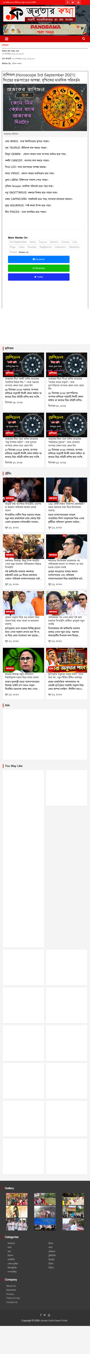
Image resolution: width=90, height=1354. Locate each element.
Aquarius (74, 247)
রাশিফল (5, 45)
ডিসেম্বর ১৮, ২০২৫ (57, 406)
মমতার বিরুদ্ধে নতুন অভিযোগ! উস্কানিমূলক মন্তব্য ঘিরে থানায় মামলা (22, 676)
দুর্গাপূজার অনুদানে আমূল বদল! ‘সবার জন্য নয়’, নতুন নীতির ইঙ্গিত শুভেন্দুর (65, 676)
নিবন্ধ (51, 1243)
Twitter (38, 276)
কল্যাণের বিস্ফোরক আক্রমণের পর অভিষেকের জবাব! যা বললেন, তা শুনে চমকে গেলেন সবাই (65, 564)
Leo (75, 242)
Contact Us (12, 1302)
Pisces (13, 252)
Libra (21, 247)
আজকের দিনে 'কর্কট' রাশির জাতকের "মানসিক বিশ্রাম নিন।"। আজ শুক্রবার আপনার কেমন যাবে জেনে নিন (22, 382)
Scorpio (32, 247)
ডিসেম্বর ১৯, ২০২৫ (14, 402)
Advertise (11, 1290)
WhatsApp (39, 268)
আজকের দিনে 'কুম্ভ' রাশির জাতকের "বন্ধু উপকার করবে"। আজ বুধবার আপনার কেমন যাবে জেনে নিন (21, 442)
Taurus (43, 242)
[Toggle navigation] (6, 39)
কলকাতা (10, 498)
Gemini (54, 242)
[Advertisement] (45, 331)
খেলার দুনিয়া (13, 1263)
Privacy (10, 1294)
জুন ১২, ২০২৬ (12, 527)
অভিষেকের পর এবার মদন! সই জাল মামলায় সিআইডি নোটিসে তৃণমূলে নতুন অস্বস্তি (66, 621)
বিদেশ (10, 1255)
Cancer (65, 242)
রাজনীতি (11, 1259)
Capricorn (60, 247)
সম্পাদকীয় (12, 1272)
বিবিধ (51, 1263)
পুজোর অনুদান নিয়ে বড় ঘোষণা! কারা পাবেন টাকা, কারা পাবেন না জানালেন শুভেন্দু (22, 621)
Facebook (39, 259)
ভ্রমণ (50, 1247)
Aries (33, 242)
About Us (11, 1286)
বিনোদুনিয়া (12, 1267)
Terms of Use (13, 1298)
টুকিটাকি (52, 1255)
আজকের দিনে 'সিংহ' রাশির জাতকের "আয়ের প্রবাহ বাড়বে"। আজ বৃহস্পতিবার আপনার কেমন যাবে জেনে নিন (66, 383)
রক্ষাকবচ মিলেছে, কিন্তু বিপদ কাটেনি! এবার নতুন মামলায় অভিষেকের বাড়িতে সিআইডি (23, 564)
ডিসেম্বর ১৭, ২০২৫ (14, 462)
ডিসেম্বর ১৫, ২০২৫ (57, 462)
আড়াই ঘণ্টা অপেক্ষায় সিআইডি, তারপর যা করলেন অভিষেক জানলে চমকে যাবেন (23, 507)
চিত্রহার (52, 1259)
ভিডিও (51, 1267)
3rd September (18, 242)
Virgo (13, 247)
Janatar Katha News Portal (53, 1320)
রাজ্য (51, 668)
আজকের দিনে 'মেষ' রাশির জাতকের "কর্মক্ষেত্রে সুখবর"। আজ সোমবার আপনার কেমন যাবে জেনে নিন (64, 442)
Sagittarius (45, 247)
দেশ (9, 1251)
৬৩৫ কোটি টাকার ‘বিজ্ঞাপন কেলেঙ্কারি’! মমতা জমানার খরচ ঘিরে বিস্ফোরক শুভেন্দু (66, 507)
